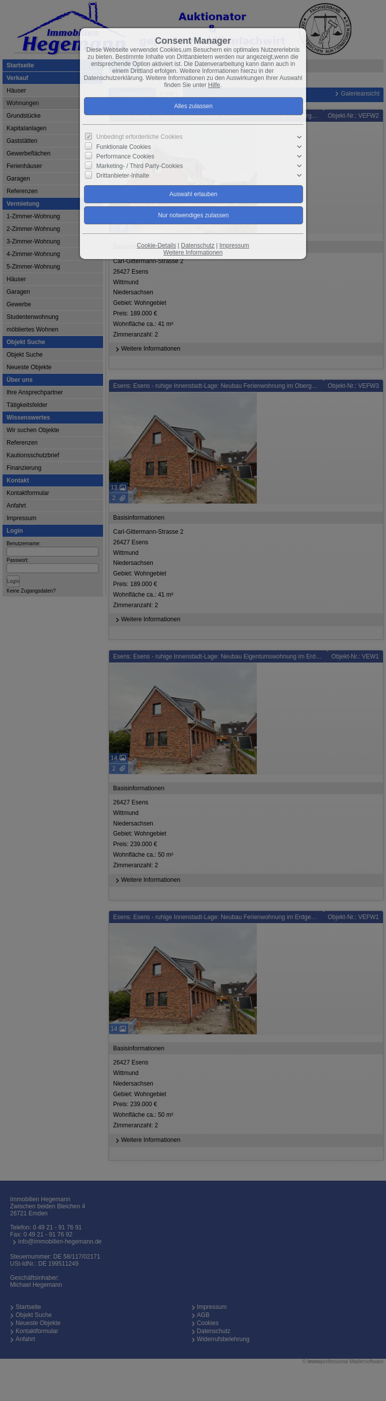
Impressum (234, 245)
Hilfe (214, 85)
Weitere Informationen (193, 252)
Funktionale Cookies (123, 146)
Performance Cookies (125, 156)
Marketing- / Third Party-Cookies (139, 166)
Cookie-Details (156, 245)
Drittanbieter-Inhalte (122, 175)
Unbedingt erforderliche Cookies (139, 136)
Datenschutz (198, 245)
